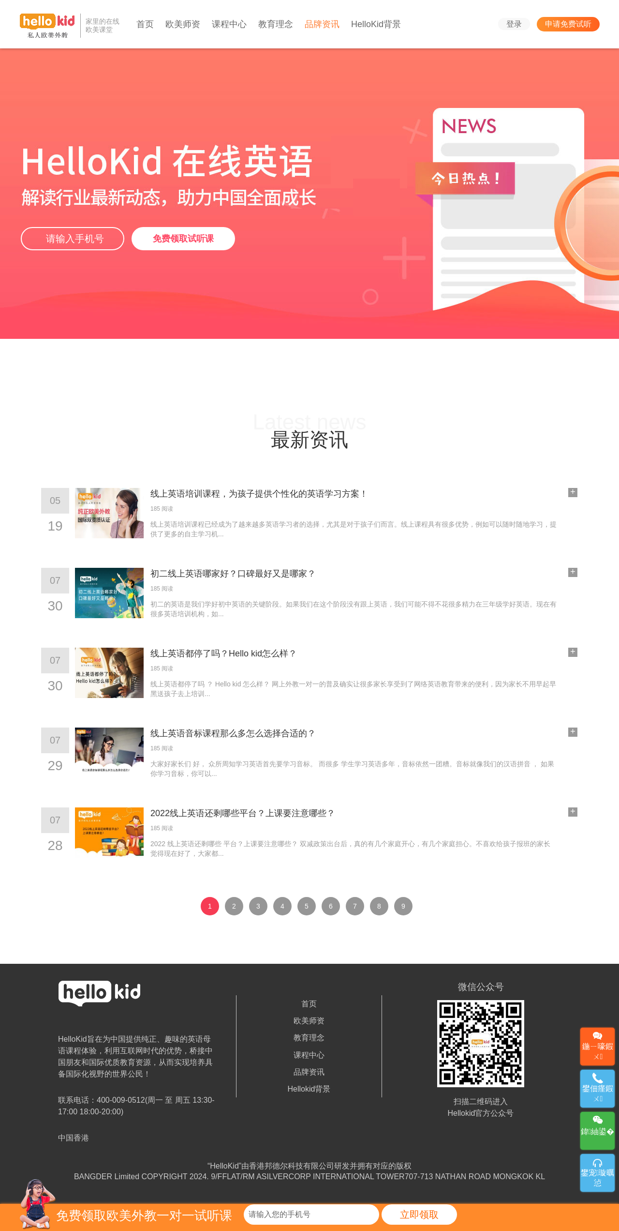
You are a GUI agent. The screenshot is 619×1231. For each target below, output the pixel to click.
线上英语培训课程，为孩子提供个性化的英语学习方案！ (259, 494)
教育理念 (275, 24)
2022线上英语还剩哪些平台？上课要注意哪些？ (242, 813)
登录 (514, 24)
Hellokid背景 (309, 1089)
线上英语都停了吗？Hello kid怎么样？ (223, 653)
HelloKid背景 (376, 24)
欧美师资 (182, 24)
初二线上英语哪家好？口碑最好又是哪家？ (233, 573)
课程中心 (229, 24)
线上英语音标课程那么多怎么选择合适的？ (233, 733)
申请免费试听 (568, 24)
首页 (145, 24)
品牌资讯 (322, 24)
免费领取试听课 (183, 238)
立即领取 (419, 1214)
